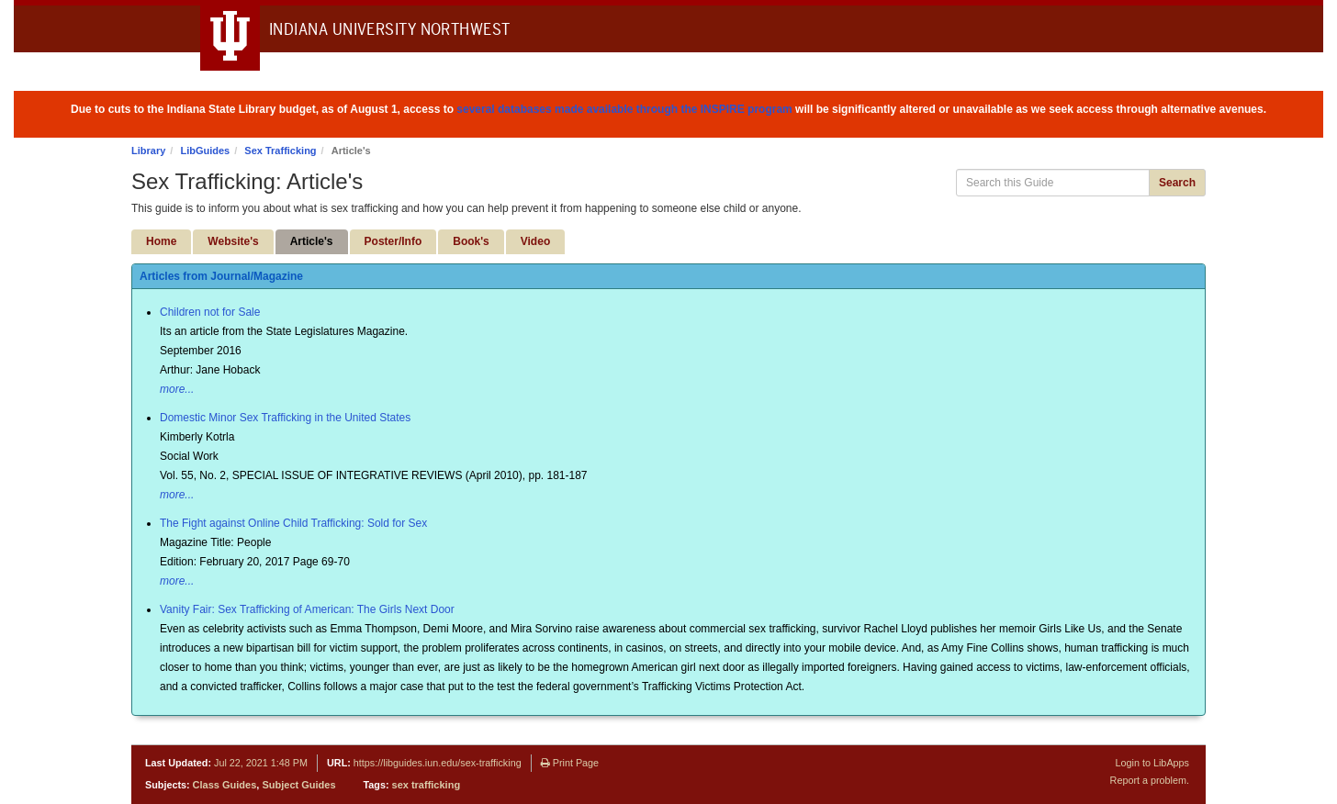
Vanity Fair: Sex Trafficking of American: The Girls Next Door (307, 609)
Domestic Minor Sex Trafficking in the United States (285, 417)
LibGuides (205, 150)
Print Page (570, 762)
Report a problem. (1149, 780)
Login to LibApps (1152, 762)
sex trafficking (426, 784)
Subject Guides (298, 784)
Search (1177, 182)
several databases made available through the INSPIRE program (624, 109)
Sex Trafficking (280, 150)
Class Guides (225, 784)
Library (148, 150)
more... (177, 389)
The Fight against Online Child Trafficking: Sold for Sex (293, 523)
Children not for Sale (210, 312)
